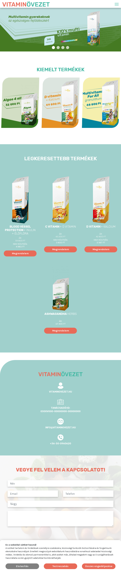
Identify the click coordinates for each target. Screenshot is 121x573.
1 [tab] (53, 47)
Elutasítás (22, 566)
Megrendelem (20, 253)
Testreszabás (60, 566)
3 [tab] (63, 47)
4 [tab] (67, 47)
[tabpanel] (60, 29)
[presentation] (60, 536)
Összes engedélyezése (98, 566)
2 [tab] (58, 47)
